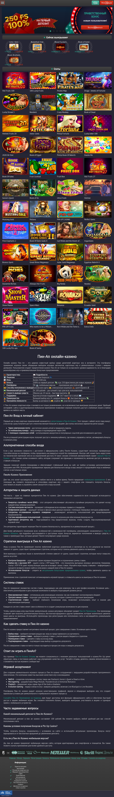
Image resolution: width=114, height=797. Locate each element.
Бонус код (75, 758)
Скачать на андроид (97, 758)
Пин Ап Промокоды (87, 611)
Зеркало (26, 758)
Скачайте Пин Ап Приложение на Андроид (22, 698)
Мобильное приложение (60, 758)
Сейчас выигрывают (57, 37)
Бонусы (46, 758)
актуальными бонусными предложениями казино (63, 570)
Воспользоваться (95, 27)
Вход (95, 3)
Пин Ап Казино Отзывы (25, 656)
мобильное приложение (94, 479)
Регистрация (106, 3)
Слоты (57, 68)
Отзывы (84, 758)
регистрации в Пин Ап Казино (63, 421)
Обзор (19, 758)
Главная (12, 758)
